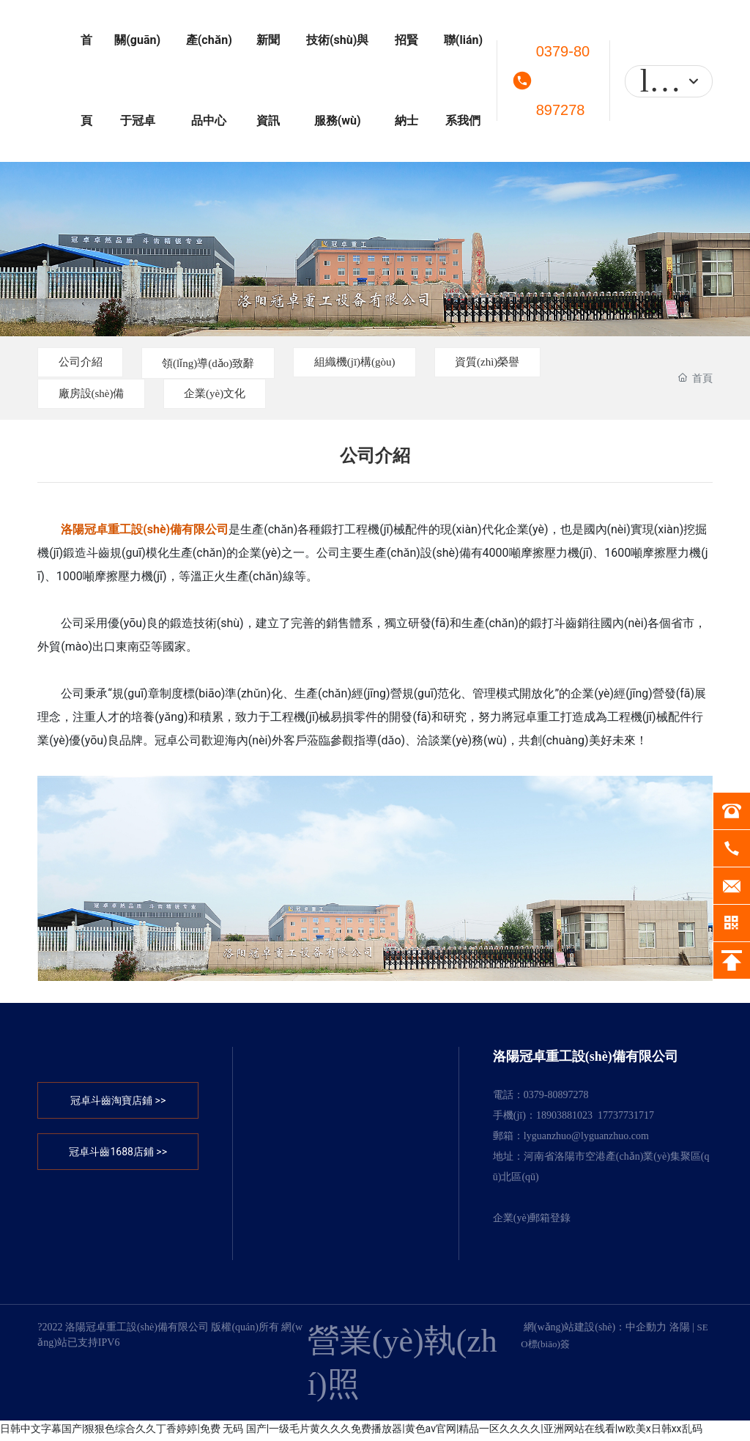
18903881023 (564, 1118)
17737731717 (626, 1118)
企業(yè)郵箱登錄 (532, 1220)
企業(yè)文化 (238, 395)
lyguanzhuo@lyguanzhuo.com (586, 1138)
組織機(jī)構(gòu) (395, 362)
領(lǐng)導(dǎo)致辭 (231, 364)
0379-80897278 (563, 80)
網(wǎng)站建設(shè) (569, 1330)
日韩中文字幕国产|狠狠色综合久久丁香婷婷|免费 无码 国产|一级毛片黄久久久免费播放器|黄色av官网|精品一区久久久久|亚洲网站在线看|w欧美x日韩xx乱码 (351, 1431)
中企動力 (646, 1330)
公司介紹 (87, 362)
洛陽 (679, 1330)
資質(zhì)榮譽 (543, 362)
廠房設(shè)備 (99, 395)
